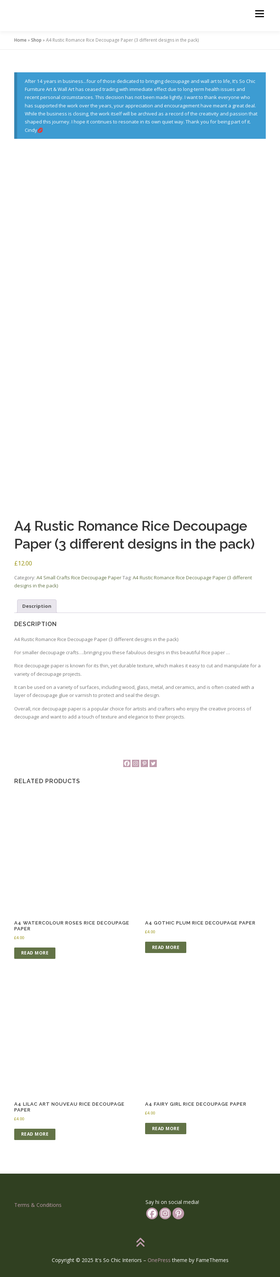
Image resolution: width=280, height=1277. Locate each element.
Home (20, 40)
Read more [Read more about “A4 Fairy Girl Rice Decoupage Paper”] (166, 1128)
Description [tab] (36, 606)
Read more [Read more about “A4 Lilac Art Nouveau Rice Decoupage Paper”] (35, 1134)
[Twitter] (153, 763)
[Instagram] (135, 763)
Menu (259, 13)
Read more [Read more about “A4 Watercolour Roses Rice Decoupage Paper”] (35, 953)
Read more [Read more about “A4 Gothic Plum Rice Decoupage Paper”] (166, 947)
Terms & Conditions (38, 1204)
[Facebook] (127, 763)
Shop (36, 40)
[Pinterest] (144, 763)
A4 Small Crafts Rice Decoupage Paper (78, 577)
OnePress (159, 1260)
